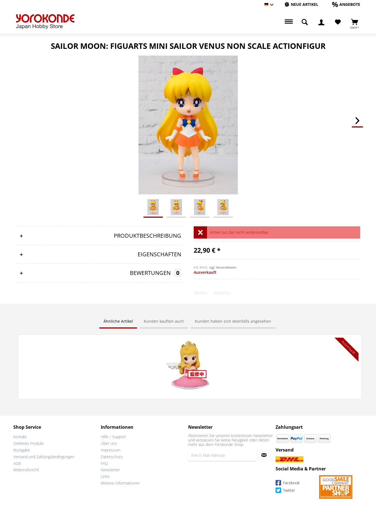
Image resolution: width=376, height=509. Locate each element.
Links (105, 475)
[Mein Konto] (321, 22)
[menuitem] (301, 4)
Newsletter (110, 469)
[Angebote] (346, 4)
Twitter (285, 490)
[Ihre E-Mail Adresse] (222, 454)
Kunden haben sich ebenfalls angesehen (233, 321)
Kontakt (20, 436)
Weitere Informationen (120, 482)
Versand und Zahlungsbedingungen (43, 455)
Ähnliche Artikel (118, 321)
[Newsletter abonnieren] (264, 454)
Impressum (110, 449)
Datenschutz (112, 455)
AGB (17, 462)
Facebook (288, 482)
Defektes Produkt (28, 442)
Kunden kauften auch (164, 321)
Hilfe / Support (113, 436)
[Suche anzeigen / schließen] (304, 22)
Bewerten (222, 292)
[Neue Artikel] (301, 4)
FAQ (104, 462)
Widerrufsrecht (26, 469)
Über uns (109, 442)
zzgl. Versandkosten (222, 267)
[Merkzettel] (338, 22)
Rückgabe (21, 449)
